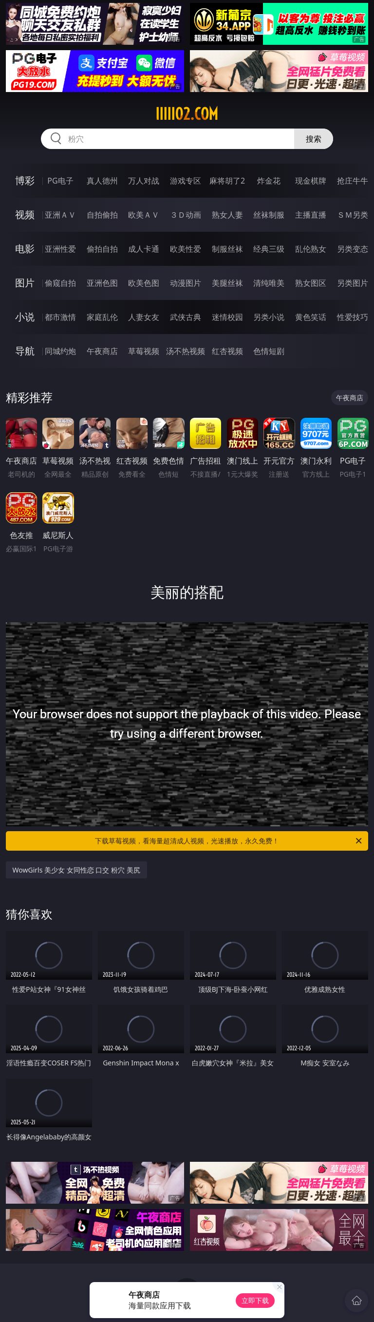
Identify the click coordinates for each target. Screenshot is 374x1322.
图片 (25, 282)
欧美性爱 (185, 248)
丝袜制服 (268, 214)
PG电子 (60, 180)
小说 (25, 316)
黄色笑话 (310, 317)
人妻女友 (143, 317)
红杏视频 (227, 351)
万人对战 (143, 180)
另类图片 (352, 283)
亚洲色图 (102, 283)
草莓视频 (143, 351)
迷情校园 (227, 317)
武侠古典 (185, 317)
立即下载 (255, 1300)
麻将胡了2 (227, 180)
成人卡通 (143, 248)
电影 (25, 248)
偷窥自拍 (60, 283)
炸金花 (268, 180)
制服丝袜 (227, 248)
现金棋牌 (310, 180)
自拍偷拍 (102, 214)
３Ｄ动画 (185, 214)
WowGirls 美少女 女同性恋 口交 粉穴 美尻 (76, 870)
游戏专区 (185, 180)
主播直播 (310, 214)
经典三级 (268, 248)
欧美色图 (143, 283)
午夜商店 (102, 351)
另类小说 (268, 317)
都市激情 (60, 317)
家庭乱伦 (102, 317)
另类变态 (352, 248)
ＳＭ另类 (352, 214)
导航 (25, 350)
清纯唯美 (268, 283)
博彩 (25, 180)
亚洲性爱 (60, 248)
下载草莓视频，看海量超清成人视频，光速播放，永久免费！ (229, 841)
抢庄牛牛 (352, 180)
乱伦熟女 (310, 248)
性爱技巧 (352, 317)
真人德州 (102, 180)
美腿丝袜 (227, 283)
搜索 (313, 138)
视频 (25, 214)
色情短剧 (268, 351)
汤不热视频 (185, 351)
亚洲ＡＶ (60, 214)
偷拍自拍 (102, 248)
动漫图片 (185, 283)
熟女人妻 (227, 214)
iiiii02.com (186, 114)
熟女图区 (310, 283)
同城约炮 (60, 351)
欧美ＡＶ (143, 214)
